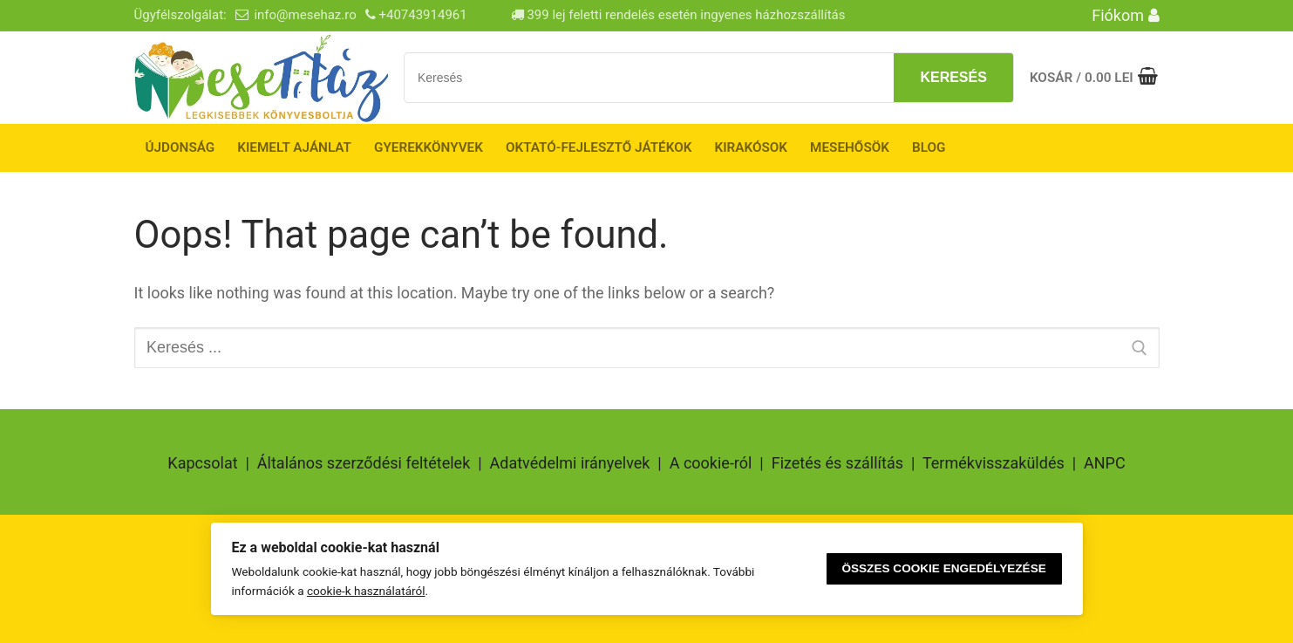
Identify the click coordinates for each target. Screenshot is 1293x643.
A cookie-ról (711, 463)
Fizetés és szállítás (837, 463)
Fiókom (1125, 15)
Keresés (953, 77)
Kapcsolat (202, 463)
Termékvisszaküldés (993, 463)
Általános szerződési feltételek (363, 463)
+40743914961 (422, 15)
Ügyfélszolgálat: (180, 15)
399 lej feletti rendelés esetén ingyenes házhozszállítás (678, 15)
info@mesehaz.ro (305, 15)
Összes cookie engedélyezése (943, 568)
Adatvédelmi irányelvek (570, 463)
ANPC (1105, 463)
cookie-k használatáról (366, 591)
